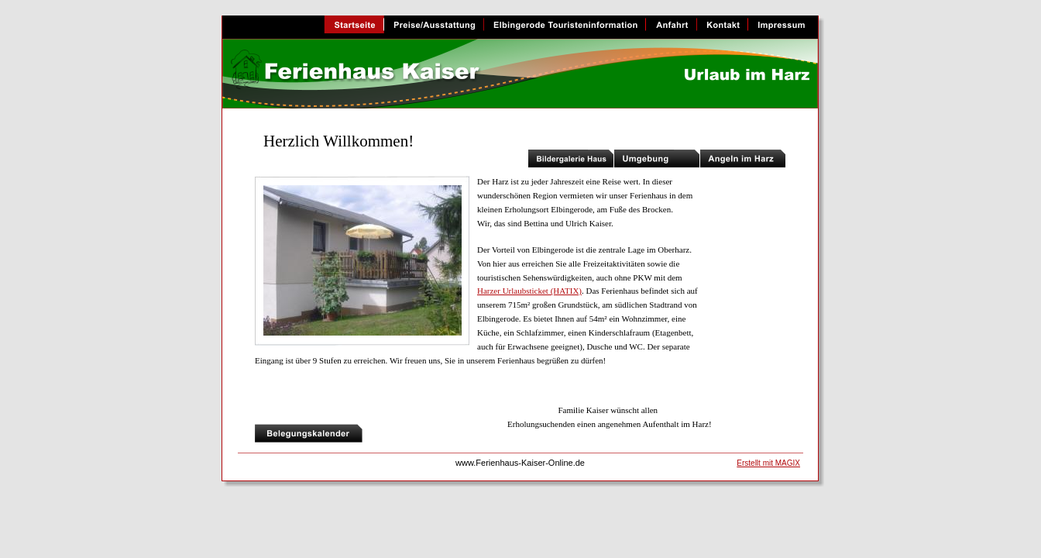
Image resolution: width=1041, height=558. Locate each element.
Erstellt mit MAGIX (768, 463)
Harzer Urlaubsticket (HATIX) (529, 290)
